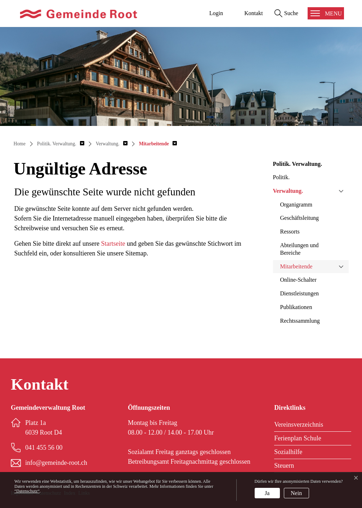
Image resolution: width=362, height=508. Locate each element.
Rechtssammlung (300, 321)
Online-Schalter (298, 280)
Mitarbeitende (296, 266)
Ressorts (290, 231)
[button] (60, 143)
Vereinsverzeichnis (298, 424)
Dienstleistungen (299, 293)
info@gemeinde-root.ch (56, 462)
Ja (267, 493)
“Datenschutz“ (27, 491)
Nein (296, 493)
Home (20, 143)
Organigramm (296, 204)
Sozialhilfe (288, 451)
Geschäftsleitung (299, 218)
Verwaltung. (288, 191)
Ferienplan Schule (297, 438)
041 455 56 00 (44, 447)
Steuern (284, 465)
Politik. (281, 177)
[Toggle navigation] (325, 13)
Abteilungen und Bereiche (299, 249)
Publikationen (296, 307)
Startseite (113, 243)
